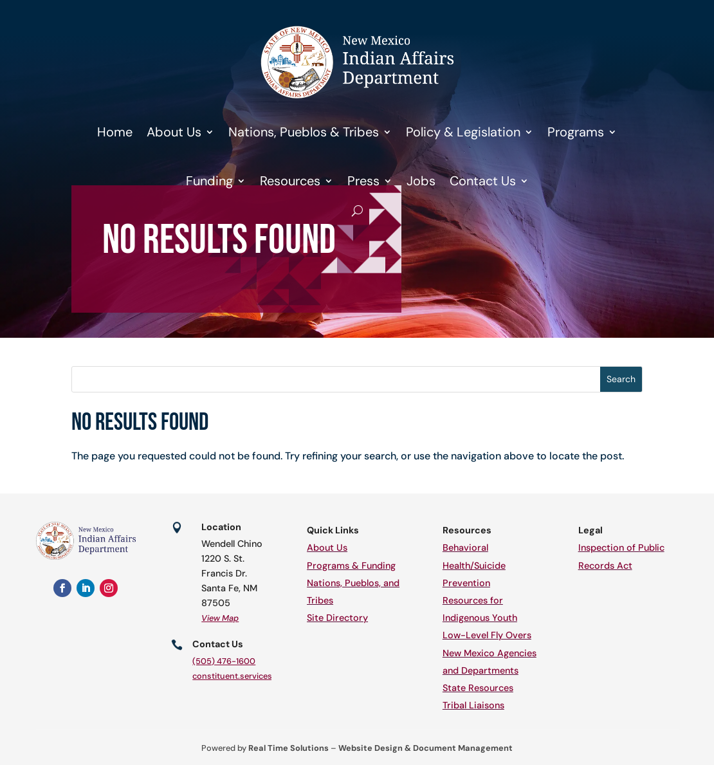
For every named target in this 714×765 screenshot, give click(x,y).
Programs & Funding (351, 565)
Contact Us (483, 180)
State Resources (478, 688)
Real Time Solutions (288, 747)
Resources (290, 180)
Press (363, 180)
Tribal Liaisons (473, 705)
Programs (575, 132)
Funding (209, 180)
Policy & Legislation (463, 132)
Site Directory (337, 617)
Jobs (421, 180)
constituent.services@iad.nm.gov (257, 675)
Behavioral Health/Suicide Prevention (474, 565)
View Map (220, 618)
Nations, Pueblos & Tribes (303, 132)
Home (115, 132)
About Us (174, 132)
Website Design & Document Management (425, 747)
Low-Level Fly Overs (487, 635)
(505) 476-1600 (223, 661)
